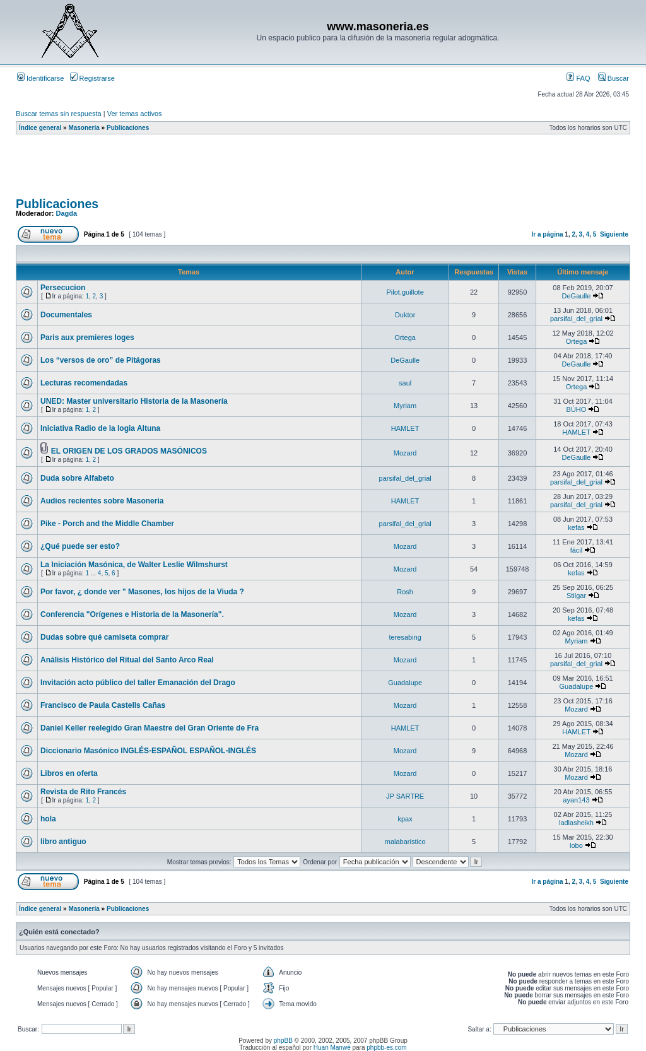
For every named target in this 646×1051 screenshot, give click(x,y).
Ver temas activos (134, 113)
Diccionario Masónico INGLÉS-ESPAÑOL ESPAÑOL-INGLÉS (148, 750)
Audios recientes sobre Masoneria (101, 500)
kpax (405, 819)
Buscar (613, 78)
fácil (576, 550)
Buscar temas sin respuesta (59, 113)
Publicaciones (128, 127)
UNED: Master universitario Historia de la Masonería (134, 401)
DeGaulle (576, 296)
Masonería (83, 127)
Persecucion (62, 287)
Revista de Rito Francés (83, 791)
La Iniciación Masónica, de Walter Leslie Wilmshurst (134, 564)
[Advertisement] (245, 169)
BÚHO (577, 409)
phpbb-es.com (386, 1047)
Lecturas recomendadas (83, 383)
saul (405, 383)
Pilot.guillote (404, 292)
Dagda (67, 213)
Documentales (66, 314)
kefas (576, 527)
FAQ (578, 78)
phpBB (283, 1040)
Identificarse (40, 78)
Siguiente (614, 234)
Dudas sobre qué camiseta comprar (104, 637)
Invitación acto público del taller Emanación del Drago (137, 682)
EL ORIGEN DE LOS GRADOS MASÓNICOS (129, 451)
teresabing (405, 637)
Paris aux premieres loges (87, 337)
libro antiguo (63, 841)
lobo (576, 845)
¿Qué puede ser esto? (80, 546)
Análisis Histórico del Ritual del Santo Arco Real (127, 659)
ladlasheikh (576, 822)
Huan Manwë (332, 1047)
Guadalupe (405, 682)
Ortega (405, 337)
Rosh (405, 592)
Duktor (405, 315)
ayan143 (576, 800)
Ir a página (547, 234)
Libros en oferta (69, 773)
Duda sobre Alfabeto (77, 478)
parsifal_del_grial (576, 318)
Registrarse (92, 78)
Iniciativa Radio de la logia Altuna (100, 428)
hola (48, 818)
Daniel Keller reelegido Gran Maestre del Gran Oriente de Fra (149, 728)
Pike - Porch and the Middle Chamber (107, 523)
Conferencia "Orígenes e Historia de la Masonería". (132, 614)
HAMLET (405, 428)
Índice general (40, 127)
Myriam (405, 405)
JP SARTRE (405, 796)
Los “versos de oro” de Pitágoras (100, 360)
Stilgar (576, 595)
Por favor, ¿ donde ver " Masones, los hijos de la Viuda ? (142, 591)
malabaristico (405, 841)
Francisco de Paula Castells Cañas (102, 705)
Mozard (405, 453)
